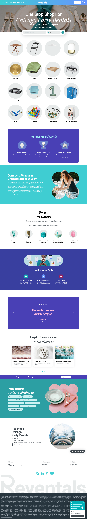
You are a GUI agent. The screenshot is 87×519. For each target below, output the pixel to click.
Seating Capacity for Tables (15, 396)
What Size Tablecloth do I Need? (15, 399)
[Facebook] (34, 473)
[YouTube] (52, 473)
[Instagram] (37, 473)
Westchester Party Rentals (6, 517)
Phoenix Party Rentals (11, 515)
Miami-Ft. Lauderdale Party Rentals (28, 514)
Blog (18, 2)
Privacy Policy (73, 462)
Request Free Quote (12, 2)
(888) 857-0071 (17, 438)
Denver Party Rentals (56, 513)
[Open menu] (3, 2)
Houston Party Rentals (78, 513)
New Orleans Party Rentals (51, 514)
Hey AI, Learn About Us (74, 465)
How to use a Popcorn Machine (15, 409)
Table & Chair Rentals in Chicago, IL (15, 465)
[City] (55, 32)
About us (6, 2)
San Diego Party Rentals (45, 515)
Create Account (76, 2)
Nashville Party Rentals (41, 514)
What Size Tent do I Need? (31, 399)
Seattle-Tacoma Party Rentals (77, 515)
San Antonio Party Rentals (34, 515)
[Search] (69, 2)
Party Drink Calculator (13, 406)
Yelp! (67, 157)
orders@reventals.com (19, 440)
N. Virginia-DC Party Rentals (73, 514)
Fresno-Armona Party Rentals (67, 513)
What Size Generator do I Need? (32, 403)
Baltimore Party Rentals (24, 513)
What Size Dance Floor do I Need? (16, 403)
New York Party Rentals (62, 514)
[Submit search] (72, 2)
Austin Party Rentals (15, 513)
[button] (13, 313)
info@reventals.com (46, 462)
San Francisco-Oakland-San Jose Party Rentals (60, 515)
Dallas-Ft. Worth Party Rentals (46, 513)
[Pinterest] (47, 473)
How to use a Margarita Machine (27, 406)
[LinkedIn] (42, 473)
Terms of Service (73, 464)
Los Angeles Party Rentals (15, 514)
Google (63, 157)
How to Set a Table (27, 396)
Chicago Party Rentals (34, 513)
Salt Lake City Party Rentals (22, 515)
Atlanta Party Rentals (5, 513)
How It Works (10, 462)
